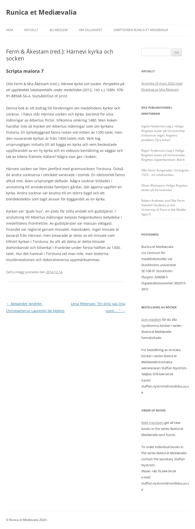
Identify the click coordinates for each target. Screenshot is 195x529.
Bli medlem (59, 30)
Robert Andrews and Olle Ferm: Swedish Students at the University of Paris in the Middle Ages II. (163, 207)
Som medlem (151, 319)
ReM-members (152, 422)
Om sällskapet (90, 30)
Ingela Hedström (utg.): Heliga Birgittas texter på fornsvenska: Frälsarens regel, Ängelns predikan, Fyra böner (163, 133)
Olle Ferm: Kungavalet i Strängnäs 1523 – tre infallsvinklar (165, 172)
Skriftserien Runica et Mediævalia (140, 30)
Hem (9, 30)
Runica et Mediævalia (41, 12)
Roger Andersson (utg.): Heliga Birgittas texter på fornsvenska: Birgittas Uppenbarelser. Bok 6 (163, 155)
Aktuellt (31, 30)
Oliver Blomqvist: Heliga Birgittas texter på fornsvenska (164, 187)
